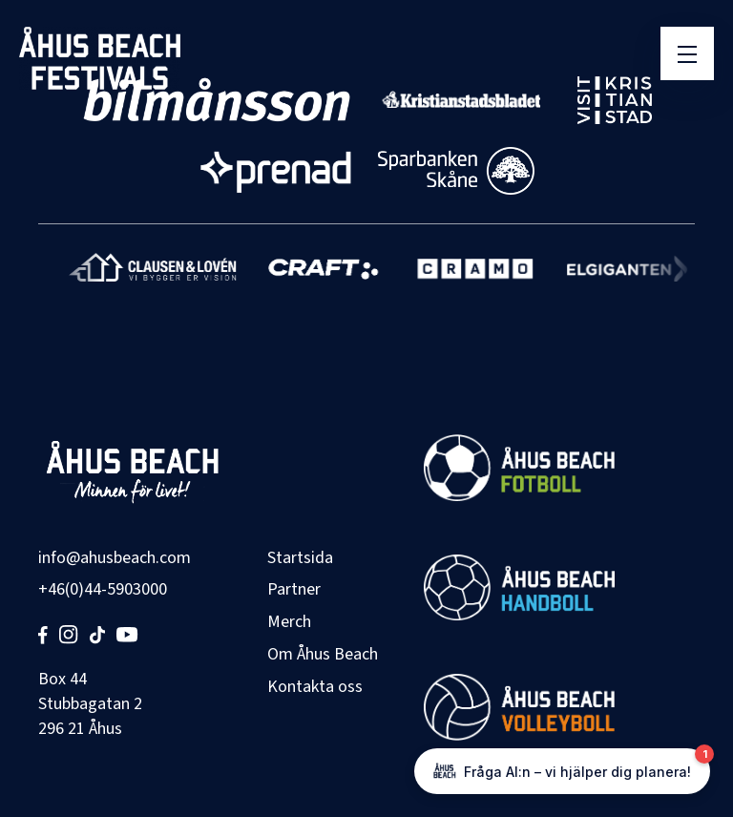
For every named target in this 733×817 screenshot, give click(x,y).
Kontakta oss (315, 687)
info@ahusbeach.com (114, 558)
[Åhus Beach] (99, 58)
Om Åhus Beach (322, 654)
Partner (294, 589)
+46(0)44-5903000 (102, 589)
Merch (289, 622)
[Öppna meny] (687, 53)
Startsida (300, 558)
